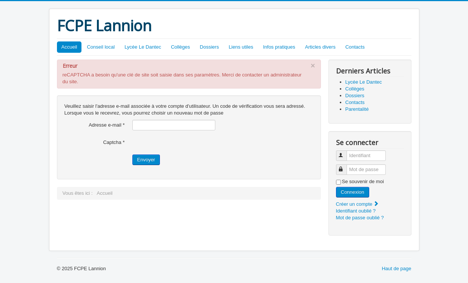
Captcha (113, 142)
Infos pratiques (279, 47)
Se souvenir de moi (363, 181)
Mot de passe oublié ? (360, 217)
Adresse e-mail (106, 125)
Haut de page (396, 268)
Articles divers (320, 47)
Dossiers (209, 47)
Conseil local (101, 47)
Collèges (180, 47)
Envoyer (146, 159)
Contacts (355, 47)
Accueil (69, 47)
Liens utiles (241, 47)
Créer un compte (357, 204)
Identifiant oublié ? (356, 211)
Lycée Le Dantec (142, 47)
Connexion (352, 192)
